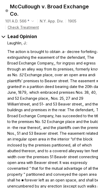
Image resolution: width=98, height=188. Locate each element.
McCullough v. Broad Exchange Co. (49, 10)
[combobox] (20, 21)
